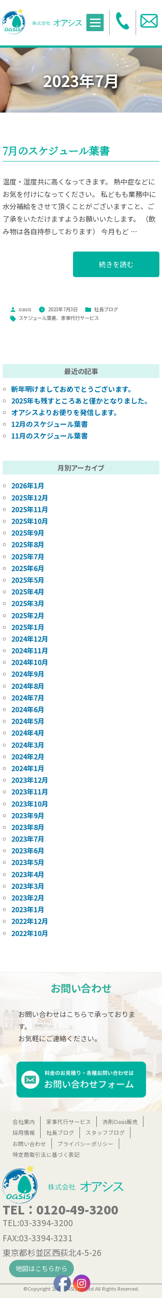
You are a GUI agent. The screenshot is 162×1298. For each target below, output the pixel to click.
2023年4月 (27, 874)
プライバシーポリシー (85, 1144)
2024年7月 (27, 697)
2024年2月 (27, 756)
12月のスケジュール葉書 (49, 424)
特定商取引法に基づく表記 (46, 1154)
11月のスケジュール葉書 (49, 435)
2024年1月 (27, 768)
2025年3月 (27, 603)
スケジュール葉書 (37, 317)
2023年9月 (27, 815)
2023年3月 (27, 886)
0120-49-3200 (77, 1209)
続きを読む (115, 267)
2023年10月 (29, 803)
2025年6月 (27, 568)
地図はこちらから (41, 1268)
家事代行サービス (80, 317)
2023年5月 (27, 862)
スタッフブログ (105, 1132)
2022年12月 (29, 921)
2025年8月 (27, 544)
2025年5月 (27, 580)
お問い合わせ (29, 1144)
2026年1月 (27, 485)
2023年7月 (27, 838)
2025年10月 (29, 521)
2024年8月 (27, 686)
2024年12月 (29, 638)
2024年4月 (27, 732)
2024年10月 (29, 662)
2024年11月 (29, 650)
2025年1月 (27, 627)
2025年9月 (27, 532)
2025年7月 (27, 556)
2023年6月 (27, 850)
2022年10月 (29, 933)
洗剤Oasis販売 (120, 1121)
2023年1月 (27, 909)
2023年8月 (27, 827)
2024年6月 (27, 709)
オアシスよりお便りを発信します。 (66, 412)
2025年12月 (29, 497)
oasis (25, 309)
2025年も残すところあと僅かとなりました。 (81, 400)
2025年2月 (27, 615)
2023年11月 (29, 791)
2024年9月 (27, 673)
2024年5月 (27, 721)
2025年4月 (27, 591)
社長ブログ (106, 309)
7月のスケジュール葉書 (56, 150)
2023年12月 (29, 780)
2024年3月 (27, 744)
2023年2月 (27, 897)
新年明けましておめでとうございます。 (73, 389)
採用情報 (24, 1132)
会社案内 (24, 1121)
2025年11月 (29, 509)
